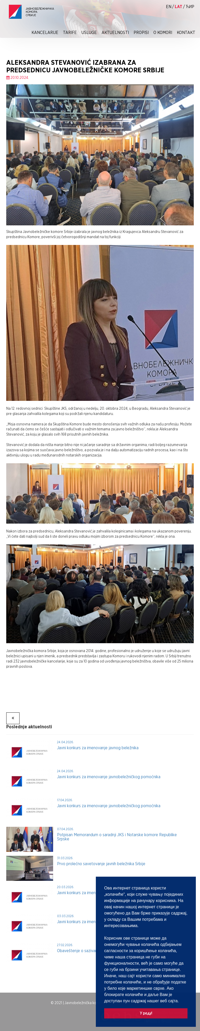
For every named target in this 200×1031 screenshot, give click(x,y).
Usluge (89, 32)
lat (178, 6)
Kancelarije (45, 32)
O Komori (162, 32)
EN (168, 6)
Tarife (70, 32)
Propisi (141, 32)
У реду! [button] (146, 1013)
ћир (190, 6)
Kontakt (186, 32)
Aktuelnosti (115, 32)
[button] (181, 1001)
